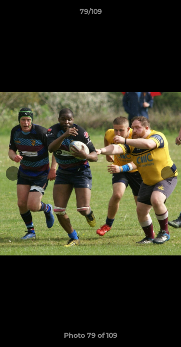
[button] (169, 14)
